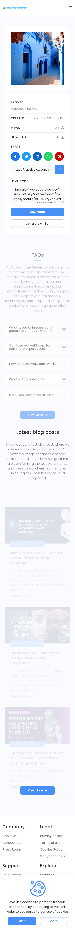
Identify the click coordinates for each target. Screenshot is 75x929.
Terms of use (50, 842)
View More (37, 790)
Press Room (11, 849)
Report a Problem (16, 900)
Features (47, 875)
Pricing (45, 881)
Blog (43, 888)
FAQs (44, 895)
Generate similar (37, 224)
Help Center (12, 875)
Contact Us (11, 842)
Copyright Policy (53, 856)
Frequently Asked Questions (16, 891)
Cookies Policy (51, 849)
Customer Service (16, 881)
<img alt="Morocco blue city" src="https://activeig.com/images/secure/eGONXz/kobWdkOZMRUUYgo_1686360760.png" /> (37, 194)
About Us (9, 836)
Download (37, 212)
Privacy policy (51, 836)
